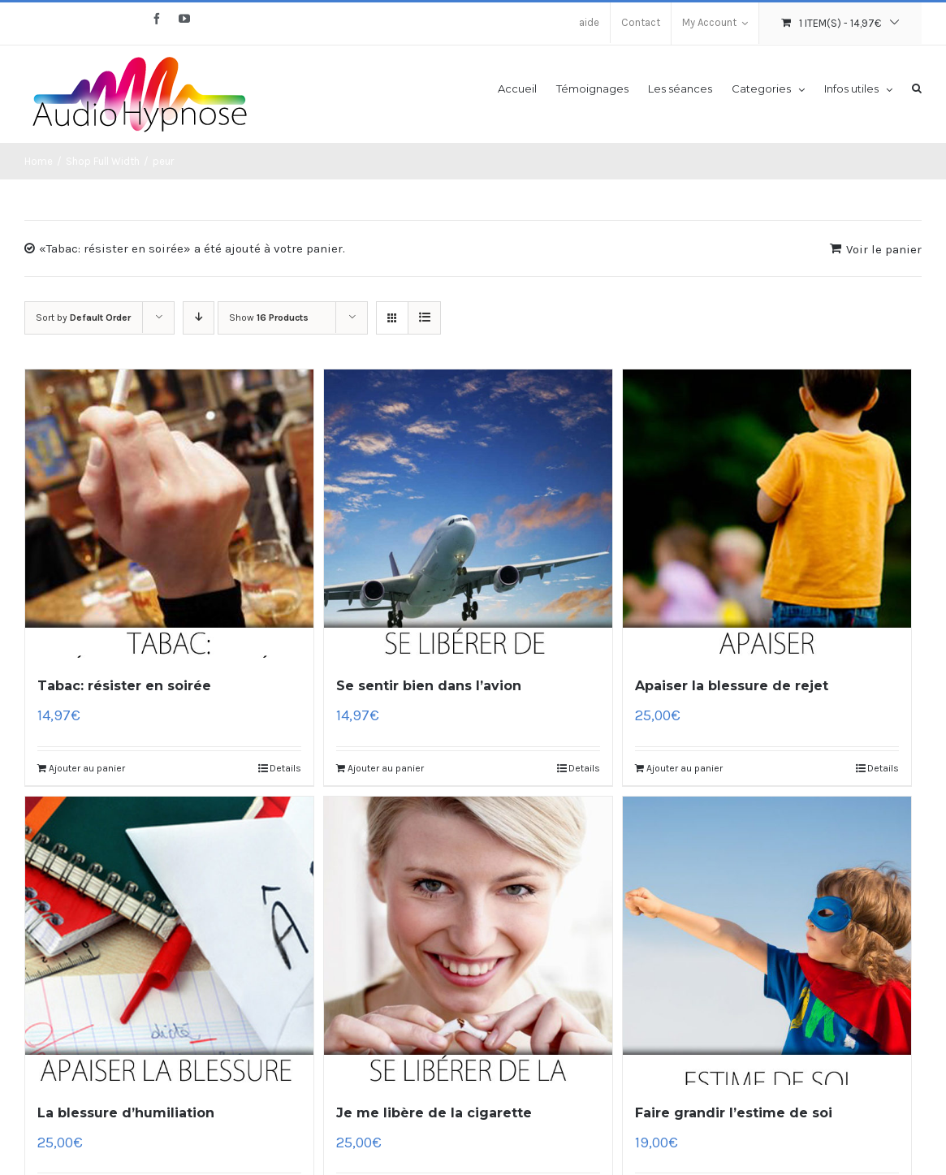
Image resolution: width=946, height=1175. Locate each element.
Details (285, 768)
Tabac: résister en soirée (124, 685)
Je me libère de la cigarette (434, 1113)
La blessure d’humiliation (125, 1113)
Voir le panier (884, 249)
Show (269, 317)
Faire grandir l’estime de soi (733, 1113)
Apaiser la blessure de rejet (731, 685)
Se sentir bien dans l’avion (428, 685)
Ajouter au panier (87, 768)
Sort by (83, 317)
